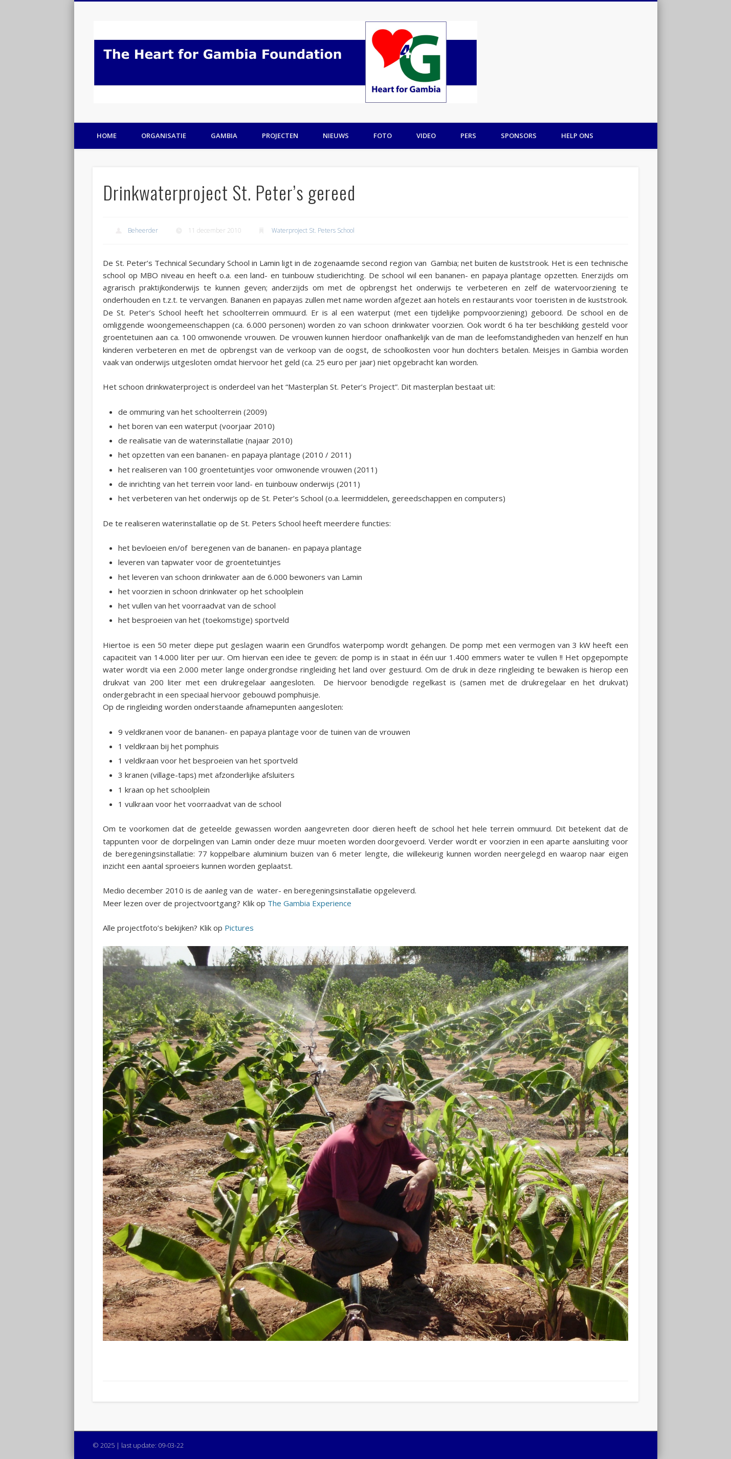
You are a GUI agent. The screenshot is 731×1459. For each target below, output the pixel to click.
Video (426, 135)
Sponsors (519, 135)
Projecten (280, 135)
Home (107, 135)
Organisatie (163, 135)
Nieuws (336, 135)
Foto (382, 135)
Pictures (239, 928)
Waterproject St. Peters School (313, 230)
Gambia (224, 135)
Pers (468, 135)
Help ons (577, 135)
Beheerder (143, 230)
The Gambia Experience (309, 903)
